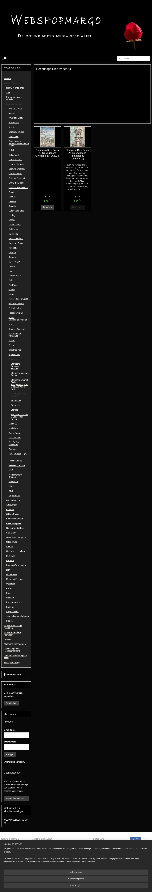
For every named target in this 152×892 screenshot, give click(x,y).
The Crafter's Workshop (14, 443)
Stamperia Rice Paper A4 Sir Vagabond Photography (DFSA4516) (77, 154)
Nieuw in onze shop (15, 88)
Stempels (15, 405)
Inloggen (10, 754)
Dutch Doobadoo (16, 211)
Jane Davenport (16, 238)
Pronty (12, 324)
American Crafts (16, 118)
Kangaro (12, 252)
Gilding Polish (12, 514)
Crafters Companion (18, 178)
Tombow (12, 449)
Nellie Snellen (15, 276)
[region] (56, 880)
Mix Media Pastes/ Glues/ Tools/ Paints (19, 416)
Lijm (8, 570)
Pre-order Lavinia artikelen (14, 98)
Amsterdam (14, 122)
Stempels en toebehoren (17, 616)
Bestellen (47, 207)
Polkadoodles (15, 308)
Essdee (12, 220)
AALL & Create (15, 109)
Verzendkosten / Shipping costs (15, 656)
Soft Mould (16, 400)
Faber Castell (15, 224)
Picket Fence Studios (18, 299)
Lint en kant (11, 574)
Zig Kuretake (14, 495)
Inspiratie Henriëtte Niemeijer (12, 633)
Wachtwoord (10, 742)
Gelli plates (11, 533)
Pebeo (12, 289)
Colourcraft (14, 155)
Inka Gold (10, 556)
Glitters (9, 546)
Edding (12, 215)
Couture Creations (17, 169)
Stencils (14, 410)
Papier (9, 588)
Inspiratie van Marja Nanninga (13, 626)
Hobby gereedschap (15, 551)
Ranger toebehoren (15, 602)
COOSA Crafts (15, 159)
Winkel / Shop (10, 83)
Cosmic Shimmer (16, 164)
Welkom (7, 78)
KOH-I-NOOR (15, 262)
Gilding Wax (11, 542)
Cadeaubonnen (13, 500)
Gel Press (13, 229)
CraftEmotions (15, 173)
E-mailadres (10, 730)
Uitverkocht (77, 207)
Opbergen (10, 584)
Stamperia (13, 359)
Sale (8, 92)
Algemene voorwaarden (15, 644)
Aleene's (12, 113)
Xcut (11, 491)
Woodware (14, 481)
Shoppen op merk (14, 104)
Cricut (11, 192)
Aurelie (12, 127)
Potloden (10, 597)
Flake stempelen (13, 523)
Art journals (11, 505)
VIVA (11, 470)
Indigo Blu (13, 234)
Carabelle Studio (16, 132)
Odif (10, 280)
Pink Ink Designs (16, 303)
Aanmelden (11, 703)
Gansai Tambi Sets (15, 528)
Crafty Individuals (16, 183)
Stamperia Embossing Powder (16, 366)
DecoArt (12, 197)
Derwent (12, 201)
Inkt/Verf (10, 560)
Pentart (12, 294)
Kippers (12, 257)
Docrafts (12, 206)
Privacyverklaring (12, 662)
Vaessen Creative (17, 465)
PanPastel (13, 285)
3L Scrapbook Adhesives (15, 334)
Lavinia (12, 266)
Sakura (12, 340)
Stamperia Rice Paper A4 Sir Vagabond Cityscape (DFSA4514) (47, 153)
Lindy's (12, 271)
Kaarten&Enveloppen (16, 565)
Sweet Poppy (15, 433)
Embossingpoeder (14, 519)
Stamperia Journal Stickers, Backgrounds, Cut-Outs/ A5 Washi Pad (19, 384)
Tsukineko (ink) (15, 461)
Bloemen (10, 509)
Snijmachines (12, 611)
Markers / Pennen (14, 579)
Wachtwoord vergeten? (14, 762)
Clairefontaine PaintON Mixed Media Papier (19, 143)
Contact (7, 639)
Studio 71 (13, 424)
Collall (11, 150)
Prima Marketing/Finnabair (18, 318)
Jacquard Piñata (16, 243)
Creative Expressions (18, 187)
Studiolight (13, 428)
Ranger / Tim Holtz (17, 329)
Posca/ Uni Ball (16, 313)
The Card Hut (15, 437)
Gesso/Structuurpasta (16, 537)
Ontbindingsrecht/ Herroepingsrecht (12, 650)
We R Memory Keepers (15, 476)
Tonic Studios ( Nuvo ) (18, 455)
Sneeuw (10, 607)
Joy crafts (13, 248)
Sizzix (11, 345)
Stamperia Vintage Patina (19, 374)
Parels (9, 593)
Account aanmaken (15, 798)
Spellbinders (14, 354)
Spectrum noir (15, 350)
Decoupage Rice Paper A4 (18, 395)
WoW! (11, 486)
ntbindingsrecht (10, 848)
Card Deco (14, 136)
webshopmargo (12, 674)
